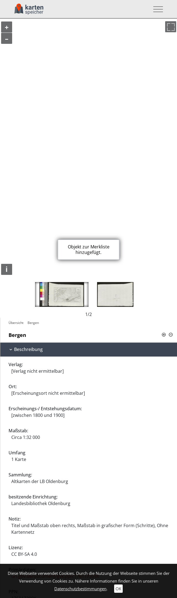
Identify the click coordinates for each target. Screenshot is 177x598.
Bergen (33, 322)
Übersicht (16, 322)
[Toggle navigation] (156, 9)
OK (118, 588)
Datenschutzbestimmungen (80, 588)
